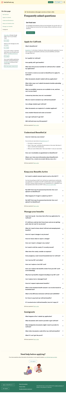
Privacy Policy (23, 387)
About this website (24, 385)
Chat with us (6, 35)
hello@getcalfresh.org (13, 54)
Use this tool (7, 62)
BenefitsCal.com (44, 141)
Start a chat (36, 125)
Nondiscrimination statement (26, 389)
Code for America (59, 387)
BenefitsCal (28, 50)
